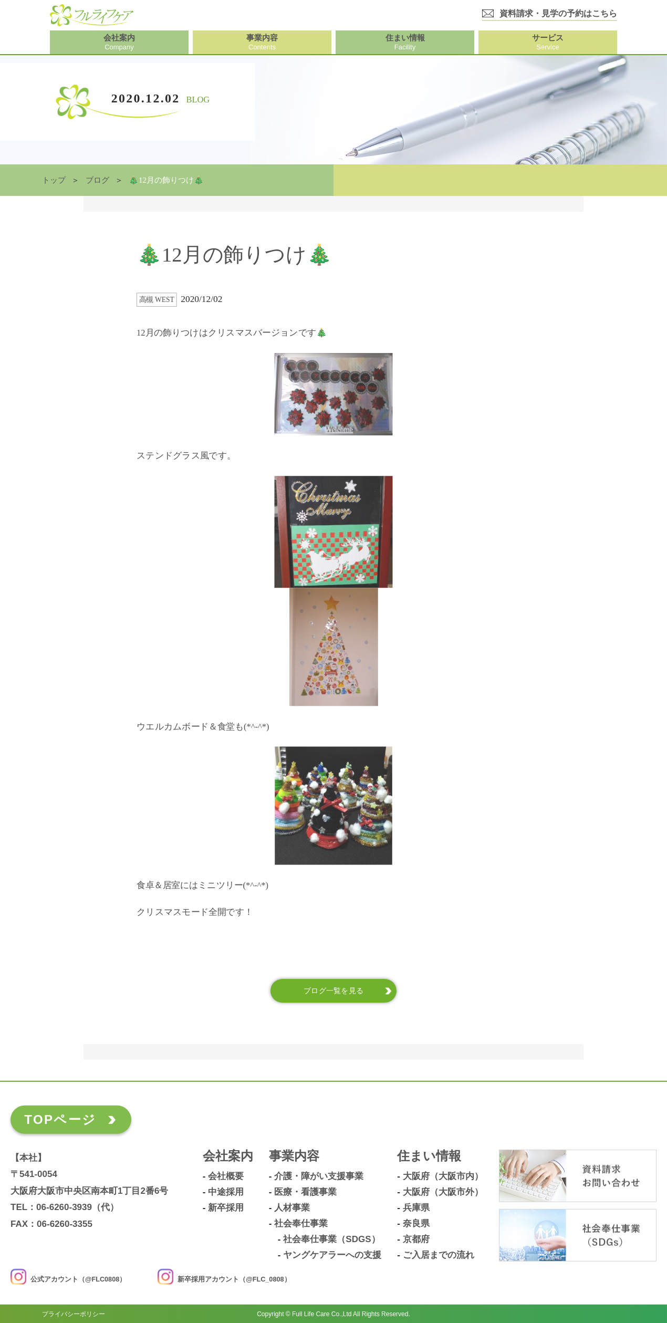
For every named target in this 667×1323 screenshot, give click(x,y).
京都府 (416, 1239)
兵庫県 (416, 1208)
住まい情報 (429, 1156)
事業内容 (294, 1156)
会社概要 (226, 1176)
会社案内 (228, 1156)
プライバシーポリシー (73, 1313)
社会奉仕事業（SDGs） (331, 1239)
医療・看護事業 (305, 1192)
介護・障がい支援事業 (318, 1176)
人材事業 (292, 1208)
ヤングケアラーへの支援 (332, 1255)
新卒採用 (226, 1208)
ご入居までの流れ (438, 1255)
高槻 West (156, 300)
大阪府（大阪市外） (443, 1192)
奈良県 (416, 1223)
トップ (54, 180)
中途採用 (226, 1192)
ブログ (97, 180)
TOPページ (60, 1119)
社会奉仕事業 (301, 1223)
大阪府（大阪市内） (443, 1176)
